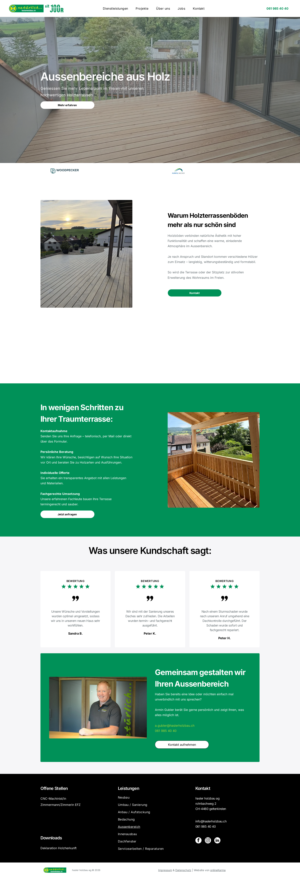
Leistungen (128, 796)
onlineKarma (218, 878)
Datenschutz (183, 878)
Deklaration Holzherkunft (58, 856)
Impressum (165, 878)
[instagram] (207, 848)
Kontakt (202, 796)
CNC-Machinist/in (53, 807)
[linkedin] (216, 848)
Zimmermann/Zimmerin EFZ (60, 813)
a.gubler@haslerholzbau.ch (174, 734)
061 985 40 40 (165, 739)
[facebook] (198, 848)
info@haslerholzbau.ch (211, 829)
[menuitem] (115, 8)
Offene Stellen (54, 796)
